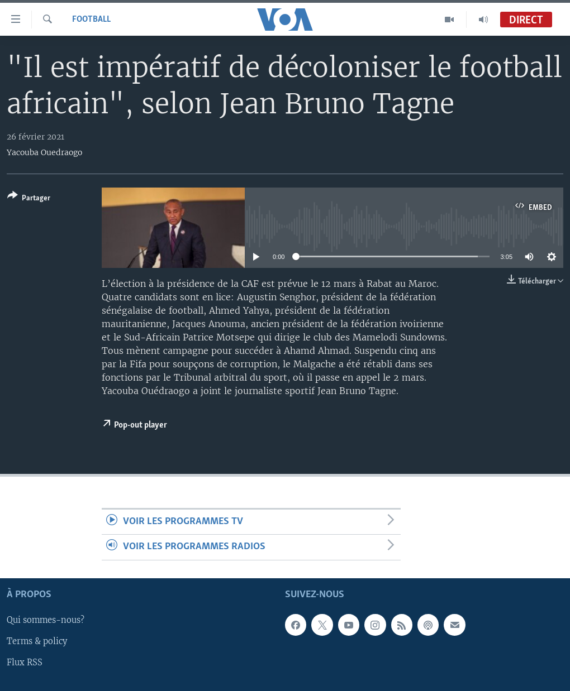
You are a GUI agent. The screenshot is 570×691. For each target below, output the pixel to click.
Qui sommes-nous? (45, 620)
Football (91, 19)
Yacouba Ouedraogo (44, 152)
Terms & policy (37, 641)
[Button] (28, 199)
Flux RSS (24, 663)
